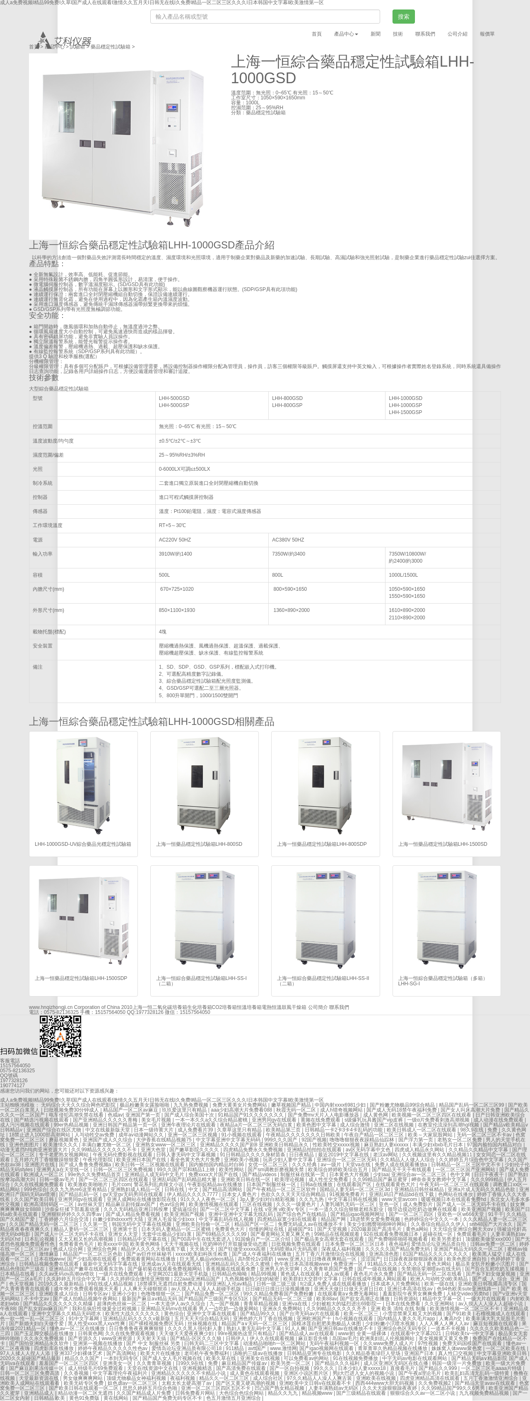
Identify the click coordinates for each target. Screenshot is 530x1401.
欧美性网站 (232, 1169)
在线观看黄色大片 (396, 1184)
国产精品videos (260, 1174)
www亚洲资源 (117, 1338)
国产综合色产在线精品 (302, 1214)
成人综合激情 (355, 1125)
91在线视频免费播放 (356, 1358)
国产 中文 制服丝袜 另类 (153, 1343)
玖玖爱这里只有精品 (185, 1110)
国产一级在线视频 (377, 1269)
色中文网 (460, 1174)
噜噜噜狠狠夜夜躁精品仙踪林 (362, 1140)
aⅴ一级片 (332, 1165)
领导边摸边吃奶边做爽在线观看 (423, 1209)
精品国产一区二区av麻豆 (131, 1110)
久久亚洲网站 (439, 1304)
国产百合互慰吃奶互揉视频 (495, 1269)
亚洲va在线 (295, 1304)
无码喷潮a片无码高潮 (294, 1249)
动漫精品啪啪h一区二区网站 (275, 1343)
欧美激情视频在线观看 (214, 1204)
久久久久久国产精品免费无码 (398, 1249)
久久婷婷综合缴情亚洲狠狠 (140, 1279)
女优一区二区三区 (268, 1165)
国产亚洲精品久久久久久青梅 (106, 1120)
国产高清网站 (121, 1353)
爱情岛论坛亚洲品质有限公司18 (187, 1348)
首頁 (317, 34)
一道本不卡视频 (449, 1328)
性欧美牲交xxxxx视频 (337, 1145)
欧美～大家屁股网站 (431, 1135)
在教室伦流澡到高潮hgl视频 (449, 1125)
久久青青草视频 (155, 1363)
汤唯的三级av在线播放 (258, 1353)
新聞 (376, 34)
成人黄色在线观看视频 (255, 1373)
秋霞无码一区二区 (296, 1110)
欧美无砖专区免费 (84, 1383)
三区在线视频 (257, 1204)
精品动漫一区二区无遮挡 (86, 1393)
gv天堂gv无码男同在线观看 (133, 1194)
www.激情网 (283, 1348)
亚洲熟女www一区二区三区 (166, 1145)
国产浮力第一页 (416, 1140)
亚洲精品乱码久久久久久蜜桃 (238, 1264)
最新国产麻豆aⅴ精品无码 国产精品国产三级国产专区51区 (186, 1299)
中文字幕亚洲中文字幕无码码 (229, 1140)
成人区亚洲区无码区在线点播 (396, 1363)
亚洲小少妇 (125, 1294)
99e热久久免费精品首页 (95, 1174)
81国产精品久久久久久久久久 (436, 1254)
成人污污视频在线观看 (25, 1125)
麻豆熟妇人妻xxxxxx (387, 1145)
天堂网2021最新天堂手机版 (178, 1274)
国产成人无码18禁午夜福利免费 (402, 1110)
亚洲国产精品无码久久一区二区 (469, 1249)
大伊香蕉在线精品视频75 (164, 1140)
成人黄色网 (376, 1115)
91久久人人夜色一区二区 (209, 1199)
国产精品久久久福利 (338, 1363)
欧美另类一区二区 (291, 1363)
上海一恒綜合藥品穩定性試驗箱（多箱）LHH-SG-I (443, 981)
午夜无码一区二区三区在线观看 (454, 1184)
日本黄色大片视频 (349, 1174)
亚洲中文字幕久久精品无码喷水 (66, 1314)
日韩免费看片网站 (195, 1393)
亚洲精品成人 (39, 1393)
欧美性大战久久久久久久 (133, 1314)
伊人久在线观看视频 (273, 1338)
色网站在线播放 (456, 1194)
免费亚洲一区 (348, 1264)
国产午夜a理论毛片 (420, 1373)
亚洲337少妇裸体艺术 (79, 1353)
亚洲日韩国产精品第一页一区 (126, 1125)
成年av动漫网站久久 (141, 1135)
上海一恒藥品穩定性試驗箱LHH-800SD (199, 844)
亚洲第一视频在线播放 (98, 1343)
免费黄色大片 (230, 1229)
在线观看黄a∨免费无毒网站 (349, 1294)
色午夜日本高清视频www (302, 1264)
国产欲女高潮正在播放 (365, 1299)
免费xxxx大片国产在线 (213, 1174)
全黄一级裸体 (372, 1333)
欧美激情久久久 (61, 1145)
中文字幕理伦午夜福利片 (121, 1373)
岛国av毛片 (344, 1338)
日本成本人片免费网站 (396, 1284)
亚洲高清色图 (384, 1254)
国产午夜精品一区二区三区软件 (281, 1189)
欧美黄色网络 (145, 1244)
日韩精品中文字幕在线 (142, 1239)
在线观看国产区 (355, 1184)
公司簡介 (318, 1007)
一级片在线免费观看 (122, 1274)
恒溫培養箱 (249, 1007)
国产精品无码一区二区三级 (283, 1299)
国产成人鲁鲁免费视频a (86, 1165)
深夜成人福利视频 (341, 1249)
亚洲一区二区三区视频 (193, 1135)
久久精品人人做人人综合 (408, 1160)
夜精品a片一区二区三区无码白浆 (257, 1125)
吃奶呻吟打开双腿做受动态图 (236, 1244)
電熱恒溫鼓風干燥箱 (284, 1007)
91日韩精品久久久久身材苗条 (253, 1155)
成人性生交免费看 (328, 1179)
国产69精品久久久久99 (222, 1234)
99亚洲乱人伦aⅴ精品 (229, 1284)
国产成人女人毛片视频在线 (172, 1358)
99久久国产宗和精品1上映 (186, 1169)
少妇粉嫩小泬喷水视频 (390, 1323)
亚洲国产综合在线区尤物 (54, 1130)
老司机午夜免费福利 (207, 1353)
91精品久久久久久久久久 (395, 1264)
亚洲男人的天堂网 (280, 1269)
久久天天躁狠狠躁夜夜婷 (390, 1388)
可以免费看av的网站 (307, 1358)
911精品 (235, 1348)
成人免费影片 (418, 1204)
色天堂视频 (22, 1284)
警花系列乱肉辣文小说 (159, 1184)
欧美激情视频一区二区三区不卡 (465, 1309)
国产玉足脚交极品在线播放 (44, 1333)
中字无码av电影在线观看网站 (415, 1358)
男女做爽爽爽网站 (83, 1378)
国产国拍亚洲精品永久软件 (39, 1343)
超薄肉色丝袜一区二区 (122, 1304)
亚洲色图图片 (24, 1145)
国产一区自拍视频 (290, 1368)
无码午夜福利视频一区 (334, 1343)
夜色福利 (399, 1244)
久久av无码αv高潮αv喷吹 (67, 1274)
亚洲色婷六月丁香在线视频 (263, 1319)
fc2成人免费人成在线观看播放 (334, 1284)
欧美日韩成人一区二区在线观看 (422, 1130)
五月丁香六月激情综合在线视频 (330, 1254)
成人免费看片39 (196, 1130)
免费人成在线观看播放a (402, 1165)
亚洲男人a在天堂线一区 (63, 1169)
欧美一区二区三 (362, 1314)
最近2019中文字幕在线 (344, 1155)
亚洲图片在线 (40, 1165)
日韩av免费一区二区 (493, 1244)
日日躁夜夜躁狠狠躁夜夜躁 (413, 1259)
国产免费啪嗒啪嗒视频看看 (398, 1239)
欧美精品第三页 (284, 1130)
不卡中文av (37, 1299)
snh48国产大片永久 (492, 1224)
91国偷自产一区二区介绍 (263, 1239)
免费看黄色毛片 (77, 1244)
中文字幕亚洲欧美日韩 (502, 1353)
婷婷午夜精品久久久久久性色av (113, 1348)
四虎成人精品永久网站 (420, 1150)
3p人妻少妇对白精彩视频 (268, 1199)
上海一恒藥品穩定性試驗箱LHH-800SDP (322, 844)
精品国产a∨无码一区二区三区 (255, 1323)
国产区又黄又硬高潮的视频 (246, 1383)
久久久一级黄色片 (296, 1204)
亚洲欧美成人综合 (59, 1294)
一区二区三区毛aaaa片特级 (492, 1368)
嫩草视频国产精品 (291, 1105)
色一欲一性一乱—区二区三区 (33, 1319)
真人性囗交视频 (456, 1353)
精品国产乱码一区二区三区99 (472, 1105)
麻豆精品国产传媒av (245, 1363)
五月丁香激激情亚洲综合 (491, 1378)
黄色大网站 (439, 1264)
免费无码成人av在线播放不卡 (311, 1224)
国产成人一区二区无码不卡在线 (471, 1204)
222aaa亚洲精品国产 (198, 1279)
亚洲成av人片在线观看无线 (171, 1264)
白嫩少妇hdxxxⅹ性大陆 (119, 1219)
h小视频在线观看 (354, 1319)
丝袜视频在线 (203, 1323)
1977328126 (150, 1012)
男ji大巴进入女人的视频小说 (364, 1373)
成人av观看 (337, 1274)
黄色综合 (174, 1314)
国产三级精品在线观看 (361, 1393)
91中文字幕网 (85, 1319)
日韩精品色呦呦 (230, 1274)
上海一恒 (142, 1007)
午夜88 (7, 1309)
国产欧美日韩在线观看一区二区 (84, 1388)
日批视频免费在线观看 (296, 1244)
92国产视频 (314, 1140)
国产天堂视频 (332, 1229)
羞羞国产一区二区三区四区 (69, 1363)
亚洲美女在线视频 (260, 1358)
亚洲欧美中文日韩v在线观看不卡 (315, 1383)
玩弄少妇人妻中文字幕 (288, 1160)
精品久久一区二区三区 (224, 1378)
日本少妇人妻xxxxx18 (362, 1368)
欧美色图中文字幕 (316, 1125)
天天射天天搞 (151, 1338)
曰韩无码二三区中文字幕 (212, 1343)
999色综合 (35, 1189)
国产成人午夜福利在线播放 (262, 1254)
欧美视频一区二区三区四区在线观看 (432, 1115)
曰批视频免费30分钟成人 (72, 1110)
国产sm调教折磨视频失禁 (276, 1169)
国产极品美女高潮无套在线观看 (329, 1239)
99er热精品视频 (72, 1125)
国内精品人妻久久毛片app (406, 1319)
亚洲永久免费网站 (283, 1309)
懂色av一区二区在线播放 (78, 1328)
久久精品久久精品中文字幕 (478, 1150)
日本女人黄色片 (240, 1194)
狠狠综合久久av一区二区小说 (423, 1393)
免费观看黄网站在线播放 (149, 1259)
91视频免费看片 (347, 1194)
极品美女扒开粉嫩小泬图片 (485, 1264)
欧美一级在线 (439, 1284)
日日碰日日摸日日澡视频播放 (278, 1289)
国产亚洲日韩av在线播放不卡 (341, 1328)
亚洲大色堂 (154, 1150)
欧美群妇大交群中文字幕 (311, 1279)
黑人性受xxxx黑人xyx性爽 (97, 1323)
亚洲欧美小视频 (242, 1160)
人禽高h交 (451, 1319)
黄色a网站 (418, 1229)
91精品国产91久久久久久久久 (251, 1115)
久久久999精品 (487, 1179)
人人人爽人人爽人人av (444, 1323)
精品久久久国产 (83, 1358)
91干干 (496, 1214)
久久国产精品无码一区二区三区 (44, 1224)
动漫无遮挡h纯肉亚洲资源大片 (34, 1150)
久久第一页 (96, 1224)
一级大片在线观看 (486, 1299)
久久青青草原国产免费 (329, 1269)
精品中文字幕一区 (442, 1299)
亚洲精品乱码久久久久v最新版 (137, 1319)
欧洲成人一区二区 (44, 1174)
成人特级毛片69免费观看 (96, 1368)
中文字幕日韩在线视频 (353, 1199)
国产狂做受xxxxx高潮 (242, 1249)
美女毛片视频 (156, 1120)
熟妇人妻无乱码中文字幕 (254, 1328)
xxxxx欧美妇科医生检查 (202, 1254)
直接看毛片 (403, 1368)
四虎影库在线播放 (54, 1348)
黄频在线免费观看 (321, 1120)
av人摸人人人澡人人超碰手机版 (206, 1289)
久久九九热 (312, 1199)
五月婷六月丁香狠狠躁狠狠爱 (47, 1160)
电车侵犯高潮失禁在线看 (77, 1115)
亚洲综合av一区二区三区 (419, 1174)
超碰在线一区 (438, 1234)
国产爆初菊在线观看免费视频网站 (165, 1269)
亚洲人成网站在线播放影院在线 (142, 1199)
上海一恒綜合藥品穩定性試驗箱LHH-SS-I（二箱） (201, 981)
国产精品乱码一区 (79, 1194)
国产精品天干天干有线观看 (402, 1169)
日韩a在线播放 (317, 1184)
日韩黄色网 (90, 1333)
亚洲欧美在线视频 (376, 1378)
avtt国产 (257, 1348)
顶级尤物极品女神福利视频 (136, 1378)
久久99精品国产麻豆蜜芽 (380, 1179)
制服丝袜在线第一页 (303, 1174)
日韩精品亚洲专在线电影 (315, 1353)
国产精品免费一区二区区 (213, 1294)
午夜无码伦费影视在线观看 (123, 1155)
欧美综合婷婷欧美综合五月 (338, 1169)
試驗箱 (77, 47)
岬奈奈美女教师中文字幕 (439, 1179)
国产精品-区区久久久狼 (196, 1338)
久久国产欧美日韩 (34, 1199)
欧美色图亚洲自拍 (467, 1259)
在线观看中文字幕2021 (416, 1333)
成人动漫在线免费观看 (499, 1120)
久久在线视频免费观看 (39, 1184)
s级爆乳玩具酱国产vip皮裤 (374, 1120)
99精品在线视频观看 (337, 1234)
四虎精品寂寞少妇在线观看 (287, 1219)
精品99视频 (264, 1274)
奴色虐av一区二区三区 (133, 1383)
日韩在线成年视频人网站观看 (375, 1279)
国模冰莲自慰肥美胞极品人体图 (327, 1323)
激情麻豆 (49, 1254)
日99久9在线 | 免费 (197, 1363)
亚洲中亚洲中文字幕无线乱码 (241, 1214)
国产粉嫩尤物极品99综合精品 (403, 1105)
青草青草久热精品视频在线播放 (393, 1348)
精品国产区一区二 (254, 1224)
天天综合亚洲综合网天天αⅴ (463, 1229)
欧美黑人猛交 (487, 1254)
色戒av (115, 1115)
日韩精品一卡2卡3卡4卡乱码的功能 (344, 1130)
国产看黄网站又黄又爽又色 (281, 1234)
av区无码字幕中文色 (369, 1150)
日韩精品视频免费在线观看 (49, 1264)
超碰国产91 (301, 1229)
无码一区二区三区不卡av (485, 1135)
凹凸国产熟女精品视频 (280, 1388)
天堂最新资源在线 (39, 1378)
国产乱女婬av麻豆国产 (44, 1309)
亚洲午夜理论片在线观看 (189, 1125)
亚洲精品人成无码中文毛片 (155, 1174)
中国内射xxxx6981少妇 (341, 1105)
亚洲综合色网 (102, 1249)
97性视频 (429, 1343)
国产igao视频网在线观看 (327, 1348)
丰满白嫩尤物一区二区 (107, 1145)
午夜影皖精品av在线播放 (215, 1184)
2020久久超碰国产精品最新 (31, 1358)
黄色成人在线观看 (300, 1274)
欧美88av (326, 1299)
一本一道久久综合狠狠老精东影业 (347, 1209)
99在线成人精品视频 (111, 1284)
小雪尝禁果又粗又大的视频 (413, 1314)
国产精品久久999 (438, 1368)
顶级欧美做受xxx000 (488, 1239)
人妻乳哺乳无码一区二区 (348, 1204)
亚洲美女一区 (118, 1363)
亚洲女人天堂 (123, 1234)
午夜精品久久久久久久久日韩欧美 (304, 1135)
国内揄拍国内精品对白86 (217, 1165)
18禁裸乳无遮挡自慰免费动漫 (170, 1284)
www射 (346, 1333)
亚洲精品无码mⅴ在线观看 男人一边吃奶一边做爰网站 (200, 1309)
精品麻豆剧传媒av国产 (131, 1204)
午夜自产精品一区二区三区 (374, 1135)
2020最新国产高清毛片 (377, 1229)
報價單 (487, 34)
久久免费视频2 (435, 1383)
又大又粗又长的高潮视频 (86, 1239)
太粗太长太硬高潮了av (187, 1383)
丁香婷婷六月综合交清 (64, 1219)
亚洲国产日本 (419, 1353)
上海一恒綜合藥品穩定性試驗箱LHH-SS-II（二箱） (323, 981)
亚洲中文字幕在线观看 (212, 1314)
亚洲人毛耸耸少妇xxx (171, 1219)
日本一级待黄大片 (154, 1130)
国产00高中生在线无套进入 (202, 1239)
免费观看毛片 (472, 1234)
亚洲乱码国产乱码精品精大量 (185, 1179)
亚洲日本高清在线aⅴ (410, 1289)
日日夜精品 (302, 1155)
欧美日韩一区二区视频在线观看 (150, 1165)
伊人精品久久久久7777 (193, 1194)
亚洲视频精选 (197, 1368)
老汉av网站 (386, 1155)
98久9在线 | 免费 (479, 1130)
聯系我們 (425, 34)
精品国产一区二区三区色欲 (93, 1254)
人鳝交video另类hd (468, 1294)
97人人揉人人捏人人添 (26, 1353)
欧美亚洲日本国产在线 (141, 1160)
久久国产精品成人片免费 (144, 1393)
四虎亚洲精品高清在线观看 (430, 1378)
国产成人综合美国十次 (189, 1115)
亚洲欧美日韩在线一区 (246, 1179)
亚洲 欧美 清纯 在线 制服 (399, 1309)
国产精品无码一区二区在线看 (430, 1274)
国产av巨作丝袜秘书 (149, 1254)
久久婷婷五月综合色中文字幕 (472, 1160)
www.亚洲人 (290, 1259)
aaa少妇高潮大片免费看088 (242, 1110)
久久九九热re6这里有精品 (79, 1189)
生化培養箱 (199, 1007)
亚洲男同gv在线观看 (275, 1120)
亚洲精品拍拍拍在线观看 (315, 1150)
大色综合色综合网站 (242, 1393)
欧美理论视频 (290, 1179)
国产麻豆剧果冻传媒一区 (37, 1368)
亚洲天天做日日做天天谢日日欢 (349, 1289)
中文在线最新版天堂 (108, 1130)
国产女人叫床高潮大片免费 (471, 1110)
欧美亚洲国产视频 (481, 1209)
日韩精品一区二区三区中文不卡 (466, 1165)
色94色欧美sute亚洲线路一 (467, 1289)
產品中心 (55, 47)
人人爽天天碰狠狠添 (146, 1289)
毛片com (121, 1184)
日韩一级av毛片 (57, 1179)
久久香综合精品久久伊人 (439, 1224)
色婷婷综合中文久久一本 (432, 1219)
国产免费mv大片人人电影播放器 (324, 1115)
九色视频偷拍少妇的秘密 (252, 1279)
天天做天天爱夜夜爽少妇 (187, 1333)
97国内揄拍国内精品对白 (495, 1145)
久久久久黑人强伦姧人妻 (196, 1328)
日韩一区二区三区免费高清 (30, 1373)
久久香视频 (77, 1373)
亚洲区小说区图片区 (307, 1373)
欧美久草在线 (221, 1358)
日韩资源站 (406, 1299)
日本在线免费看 (403, 1304)
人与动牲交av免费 (95, 1135)
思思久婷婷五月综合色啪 (150, 1388)
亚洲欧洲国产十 (314, 1319)
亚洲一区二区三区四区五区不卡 (216, 1388)
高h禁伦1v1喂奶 (256, 1259)
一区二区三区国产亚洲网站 (466, 1169)
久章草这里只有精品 (240, 1130)
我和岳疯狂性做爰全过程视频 (105, 1309)
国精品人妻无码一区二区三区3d (355, 1189)
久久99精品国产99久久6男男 (453, 1388)
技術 (398, 34)
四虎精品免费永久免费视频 (253, 1150)
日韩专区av (96, 1294)
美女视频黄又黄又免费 (444, 1338)
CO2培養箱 (224, 1007)
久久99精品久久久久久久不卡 (104, 1150)
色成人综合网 (68, 1249)
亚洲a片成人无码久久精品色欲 (482, 1189)
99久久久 (324, 1368)
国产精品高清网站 (222, 1189)
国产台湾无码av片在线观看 (310, 1314)
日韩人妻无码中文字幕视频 (186, 1155)
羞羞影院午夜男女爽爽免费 (413, 1294)
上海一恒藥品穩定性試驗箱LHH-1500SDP (81, 978)
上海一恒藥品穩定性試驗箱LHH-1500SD (442, 844)
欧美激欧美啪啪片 (88, 1184)
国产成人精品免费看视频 (133, 1214)
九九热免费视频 (191, 1105)
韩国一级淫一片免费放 (457, 1363)
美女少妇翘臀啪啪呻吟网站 (377, 1224)
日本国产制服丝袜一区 (271, 1184)
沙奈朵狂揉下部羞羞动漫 (73, 1209)
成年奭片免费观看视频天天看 (87, 1289)
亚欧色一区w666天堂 (461, 1214)
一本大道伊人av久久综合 (178, 1304)
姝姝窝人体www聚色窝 (457, 1348)
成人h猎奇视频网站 (342, 1110)
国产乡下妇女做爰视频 (491, 1274)
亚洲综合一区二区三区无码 (347, 1160)
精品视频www (318, 1393)
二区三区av (37, 1249)
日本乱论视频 (39, 1239)
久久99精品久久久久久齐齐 (337, 1309)
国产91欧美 (459, 1314)
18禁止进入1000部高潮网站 (40, 1135)
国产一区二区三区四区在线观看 (114, 1179)
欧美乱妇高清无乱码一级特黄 (478, 1373)
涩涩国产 (371, 1259)
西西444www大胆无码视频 (385, 1383)
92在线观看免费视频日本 (392, 1234)
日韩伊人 (236, 1338)
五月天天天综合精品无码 (202, 1319)
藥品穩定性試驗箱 (110, 47)
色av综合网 (172, 1204)
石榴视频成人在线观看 (501, 1314)
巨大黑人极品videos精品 (207, 1259)
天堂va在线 (358, 1165)
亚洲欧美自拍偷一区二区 (203, 1224)
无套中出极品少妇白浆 (167, 1234)
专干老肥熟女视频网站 (64, 1155)
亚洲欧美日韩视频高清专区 (488, 1284)
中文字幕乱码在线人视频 (227, 1219)
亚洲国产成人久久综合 (108, 1140)
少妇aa (380, 1174)
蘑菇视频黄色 (64, 1140)
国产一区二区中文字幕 (225, 1209)
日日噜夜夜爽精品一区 (332, 1259)
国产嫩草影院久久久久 (194, 1150)
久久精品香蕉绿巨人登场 (374, 1353)
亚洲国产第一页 (143, 1115)
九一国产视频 (225, 1304)
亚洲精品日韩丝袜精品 (419, 1189)
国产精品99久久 (258, 1314)
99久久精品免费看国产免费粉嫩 (279, 1294)
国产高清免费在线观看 (241, 1368)
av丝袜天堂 (90, 1204)
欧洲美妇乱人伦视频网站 (388, 1338)
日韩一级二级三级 (276, 1284)
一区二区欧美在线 (506, 1348)
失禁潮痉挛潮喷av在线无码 (432, 1269)
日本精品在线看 (18, 1274)
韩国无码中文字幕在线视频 (142, 1224)
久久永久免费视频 (44, 1338)
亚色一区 (389, 1204)
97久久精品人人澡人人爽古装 (320, 1378)
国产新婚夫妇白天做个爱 (37, 1323)
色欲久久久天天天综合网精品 (294, 1194)
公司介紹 (457, 34)
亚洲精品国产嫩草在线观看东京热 (87, 1269)
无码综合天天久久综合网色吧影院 (79, 1105)
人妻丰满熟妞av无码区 (334, 1388)
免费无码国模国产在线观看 (472, 1343)
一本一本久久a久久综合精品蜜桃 (212, 1120)
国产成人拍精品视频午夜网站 (86, 1299)
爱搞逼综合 (184, 1209)
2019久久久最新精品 (61, 1284)
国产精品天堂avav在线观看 (485, 1383)
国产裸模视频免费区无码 (157, 1323)
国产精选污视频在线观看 (42, 1120)
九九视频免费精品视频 (484, 1393)
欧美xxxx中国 (113, 1244)
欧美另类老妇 (447, 1239)
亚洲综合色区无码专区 (402, 1328)
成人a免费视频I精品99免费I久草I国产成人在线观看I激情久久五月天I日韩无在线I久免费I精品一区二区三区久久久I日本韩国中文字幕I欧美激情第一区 (162, 1100)
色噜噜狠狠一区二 (161, 1294)
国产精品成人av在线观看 (307, 1333)
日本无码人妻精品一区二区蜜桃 (176, 1229)
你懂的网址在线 (267, 1229)
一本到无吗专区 (122, 1358)
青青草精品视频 (261, 1304)
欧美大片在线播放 (160, 1353)
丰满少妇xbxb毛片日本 (438, 1145)
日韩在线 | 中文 (182, 1189)
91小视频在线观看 (242, 1135)
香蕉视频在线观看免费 (231, 1269)
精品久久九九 (283, 1393)
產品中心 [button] (346, 34)
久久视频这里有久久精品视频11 (438, 1155)
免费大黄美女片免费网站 (240, 1105)
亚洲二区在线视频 (394, 1125)
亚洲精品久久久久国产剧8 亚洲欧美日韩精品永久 (255, 1145)
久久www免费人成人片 (389, 1343)
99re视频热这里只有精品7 (247, 1333)
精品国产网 (334, 1219)
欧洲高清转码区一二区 (49, 1204)
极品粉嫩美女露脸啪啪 (145, 1105)
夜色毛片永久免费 (374, 1274)
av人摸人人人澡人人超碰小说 (491, 1304)
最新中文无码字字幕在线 (111, 1264)
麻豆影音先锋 (313, 1338)
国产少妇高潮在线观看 (92, 1259)
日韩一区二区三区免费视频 (123, 1169)
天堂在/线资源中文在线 (153, 1368)
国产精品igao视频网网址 (358, 1214)
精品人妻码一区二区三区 (82, 1229)
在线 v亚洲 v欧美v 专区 (279, 1209)
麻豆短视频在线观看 (496, 1323)
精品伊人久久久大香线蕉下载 (154, 1249)
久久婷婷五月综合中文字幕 (76, 1279)
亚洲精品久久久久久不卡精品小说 (189, 1373)
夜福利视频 (183, 1378)
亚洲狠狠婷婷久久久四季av (72, 1214)
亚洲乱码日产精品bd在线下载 (402, 1194)
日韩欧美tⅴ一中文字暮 (470, 1333)
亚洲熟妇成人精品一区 (136, 1189)
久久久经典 (305, 1165)
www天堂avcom (400, 1199)
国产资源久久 (83, 1338)
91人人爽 (295, 1328)
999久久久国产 (281, 1140)
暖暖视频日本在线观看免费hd (454, 1199)
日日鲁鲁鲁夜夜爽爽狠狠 (137, 1328)
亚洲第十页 (126, 1229)
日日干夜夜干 (489, 1174)
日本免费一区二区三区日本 (355, 1244)
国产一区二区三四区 (412, 1214)
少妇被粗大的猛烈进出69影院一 (347, 1304)
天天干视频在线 (182, 1244)
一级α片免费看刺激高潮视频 (439, 1120)
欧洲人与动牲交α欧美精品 (439, 1279)
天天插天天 (203, 1249)
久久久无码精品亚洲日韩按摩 (136, 1209)
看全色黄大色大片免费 (195, 1160)
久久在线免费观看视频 (130, 1333)
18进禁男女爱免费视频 (376, 1219)
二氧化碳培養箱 (169, 1007)
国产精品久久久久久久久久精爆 (58, 1304)
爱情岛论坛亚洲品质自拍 (439, 1244)
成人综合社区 (268, 1378)
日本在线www (49, 1259)
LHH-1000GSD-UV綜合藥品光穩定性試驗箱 (83, 844)
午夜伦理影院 (98, 1160)
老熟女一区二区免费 (460, 1140)
